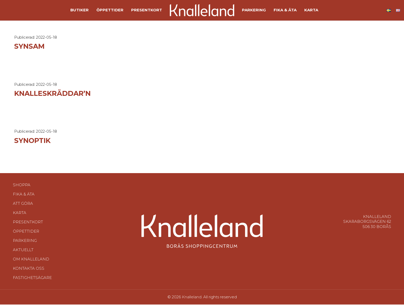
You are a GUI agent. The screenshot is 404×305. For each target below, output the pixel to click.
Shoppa (21, 191)
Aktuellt (23, 256)
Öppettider (26, 237)
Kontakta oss (28, 274)
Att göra (23, 209)
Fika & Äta (24, 200)
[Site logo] (202, 13)
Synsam (32, 52)
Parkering (25, 246)
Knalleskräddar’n (61, 99)
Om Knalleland (31, 265)
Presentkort (28, 228)
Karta (19, 219)
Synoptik (36, 146)
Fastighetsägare (32, 284)
